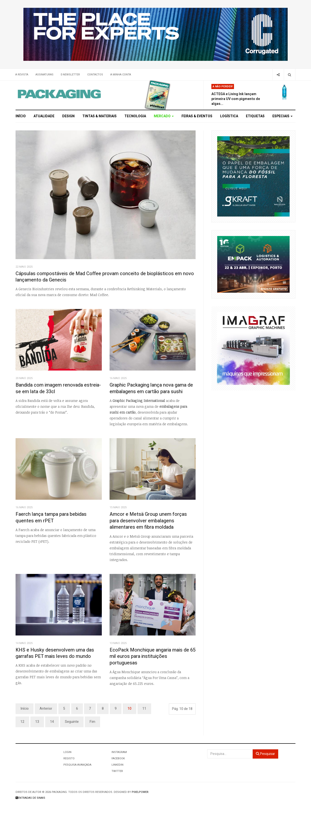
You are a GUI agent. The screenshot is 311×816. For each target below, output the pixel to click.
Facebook (118, 758)
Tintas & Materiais (99, 116)
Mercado (164, 116)
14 (52, 721)
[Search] (289, 74)
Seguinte (72, 721)
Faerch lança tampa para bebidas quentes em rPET (51, 517)
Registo (69, 758)
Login (67, 752)
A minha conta (120, 75)
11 (144, 708)
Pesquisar (265, 753)
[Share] (278, 74)
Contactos (95, 75)
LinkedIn (117, 765)
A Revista (21, 75)
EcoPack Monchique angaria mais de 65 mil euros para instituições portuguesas (153, 656)
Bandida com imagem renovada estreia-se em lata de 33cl (58, 388)
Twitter (117, 771)
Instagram (119, 752)
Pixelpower (140, 792)
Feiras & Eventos (196, 116)
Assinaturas (44, 75)
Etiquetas (255, 116)
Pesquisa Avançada (77, 765)
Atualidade (44, 116)
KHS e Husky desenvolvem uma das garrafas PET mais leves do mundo (55, 653)
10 (129, 708)
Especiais (282, 116)
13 (37, 721)
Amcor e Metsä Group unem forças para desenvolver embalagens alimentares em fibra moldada (148, 521)
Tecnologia (135, 116)
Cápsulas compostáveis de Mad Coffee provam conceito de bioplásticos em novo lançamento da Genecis (105, 277)
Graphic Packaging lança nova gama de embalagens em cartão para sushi (151, 388)
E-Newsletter (70, 75)
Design (68, 116)
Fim (92, 721)
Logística (229, 116)
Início (21, 116)
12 (22, 721)
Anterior (46, 708)
